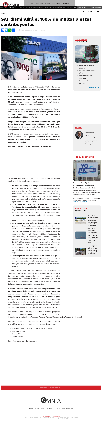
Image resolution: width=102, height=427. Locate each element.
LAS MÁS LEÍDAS (80, 211)
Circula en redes (72, 3)
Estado (42, 3)
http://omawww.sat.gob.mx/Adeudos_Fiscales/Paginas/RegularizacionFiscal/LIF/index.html (45, 318)
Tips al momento (81, 41)
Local (27, 3)
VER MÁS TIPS (94, 88)
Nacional (60, 3)
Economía (4, 14)
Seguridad (51, 3)
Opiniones (78, 128)
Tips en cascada (81, 39)
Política (34, 3)
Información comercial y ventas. (51, 416)
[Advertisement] (34, 162)
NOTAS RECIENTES (81, 209)
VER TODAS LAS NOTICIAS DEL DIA (51, 388)
